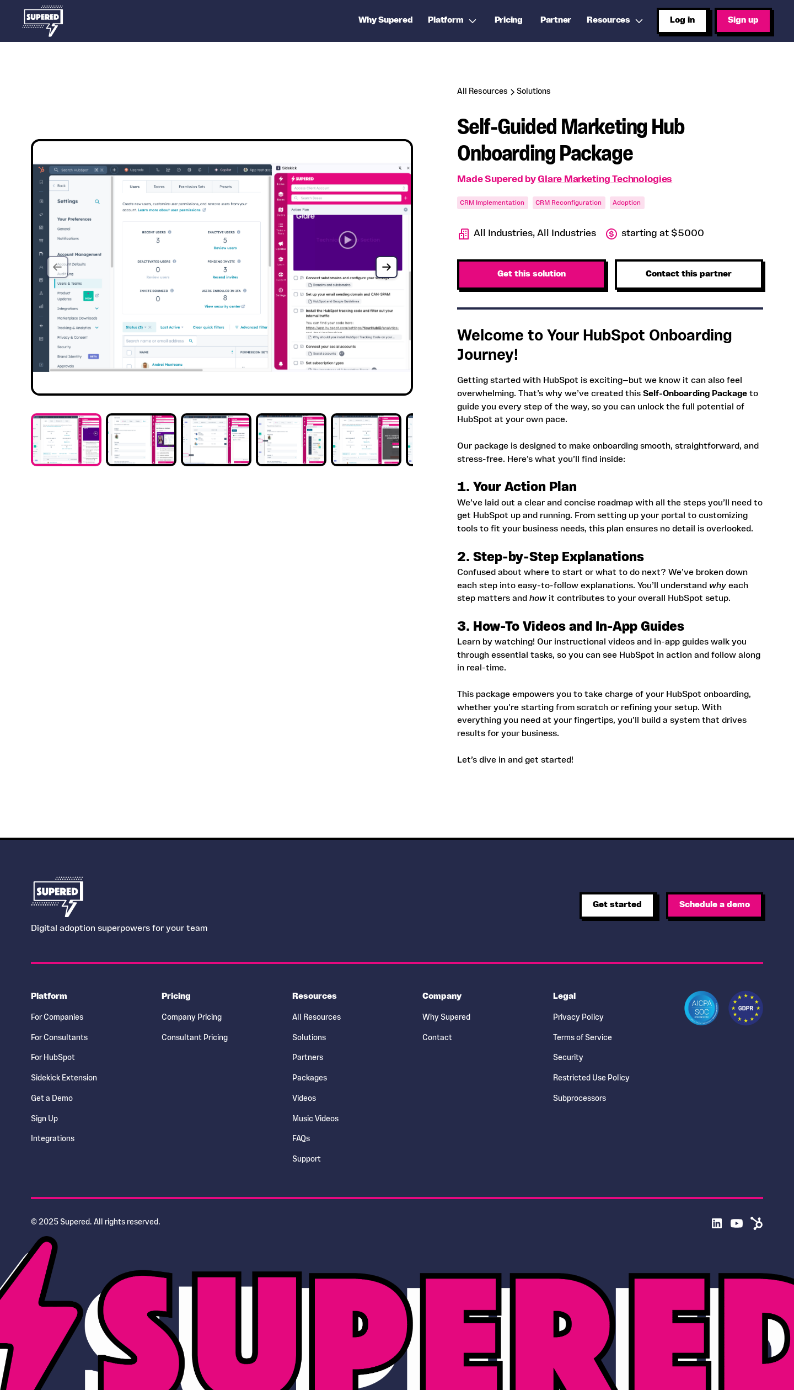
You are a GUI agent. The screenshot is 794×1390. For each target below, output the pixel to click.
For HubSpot (53, 1058)
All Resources (316, 1018)
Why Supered (446, 1018)
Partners (307, 1058)
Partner (555, 20)
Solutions (309, 1038)
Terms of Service (582, 1038)
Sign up (743, 20)
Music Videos (315, 1119)
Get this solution (531, 274)
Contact (437, 1038)
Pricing (509, 20)
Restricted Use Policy (591, 1078)
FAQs (301, 1139)
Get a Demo (52, 1099)
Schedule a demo (714, 905)
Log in (682, 20)
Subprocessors (579, 1099)
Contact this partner (689, 274)
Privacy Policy (578, 1018)
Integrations (52, 1139)
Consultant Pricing (195, 1038)
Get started (617, 905)
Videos (304, 1099)
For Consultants (59, 1038)
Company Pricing (192, 1018)
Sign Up (44, 1119)
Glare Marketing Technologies (605, 179)
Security (568, 1058)
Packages (309, 1078)
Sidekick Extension (64, 1078)
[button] (453, 21)
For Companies (57, 1018)
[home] (42, 21)
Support (306, 1159)
